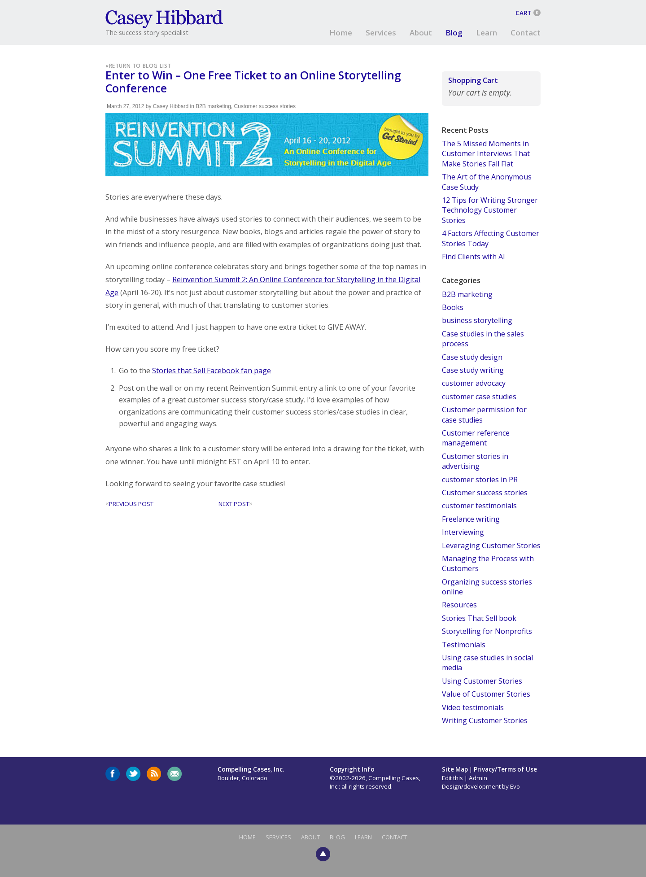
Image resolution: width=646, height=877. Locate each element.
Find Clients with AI (473, 257)
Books (452, 307)
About (421, 32)
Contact (526, 32)
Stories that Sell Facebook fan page (211, 370)
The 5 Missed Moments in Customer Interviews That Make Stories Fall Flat (486, 154)
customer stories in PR (480, 479)
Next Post (235, 504)
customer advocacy (474, 383)
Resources (459, 605)
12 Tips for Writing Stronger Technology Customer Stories (490, 210)
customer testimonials (479, 505)
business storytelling (477, 320)
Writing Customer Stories (485, 720)
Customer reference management (476, 438)
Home (340, 32)
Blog (454, 32)
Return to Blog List (140, 65)
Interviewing (463, 532)
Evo (515, 786)
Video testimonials (473, 707)
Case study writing (473, 370)
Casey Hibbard (170, 106)
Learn (486, 32)
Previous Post (129, 504)
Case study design (472, 357)
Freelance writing (471, 519)
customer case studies (479, 396)
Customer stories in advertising (475, 461)
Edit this (452, 778)
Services (381, 32)
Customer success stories (265, 106)
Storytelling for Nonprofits (487, 631)
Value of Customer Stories (486, 694)
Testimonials (463, 645)
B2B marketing (213, 106)
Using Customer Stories (482, 681)
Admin (478, 778)
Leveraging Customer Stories (491, 545)
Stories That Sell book (479, 618)
